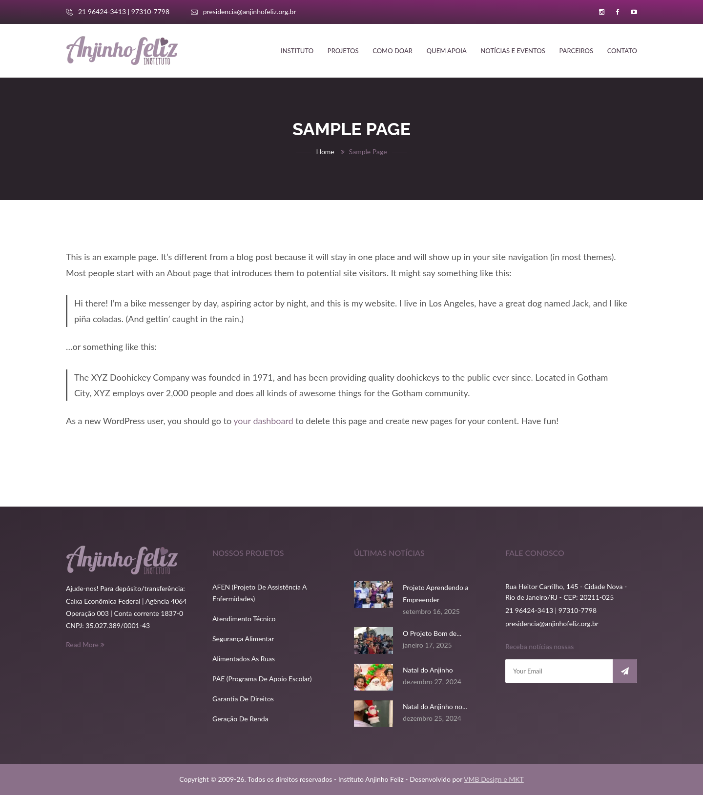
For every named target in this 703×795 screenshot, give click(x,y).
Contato (622, 51)
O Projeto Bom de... (432, 633)
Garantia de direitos (243, 698)
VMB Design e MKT (494, 779)
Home (325, 151)
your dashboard (263, 420)
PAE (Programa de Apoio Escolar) (261, 678)
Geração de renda (240, 718)
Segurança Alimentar (243, 638)
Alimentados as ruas (243, 658)
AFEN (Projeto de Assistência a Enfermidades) (259, 593)
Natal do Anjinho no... (435, 706)
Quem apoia (447, 51)
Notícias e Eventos (512, 51)
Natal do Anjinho (428, 670)
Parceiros (576, 51)
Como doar (392, 51)
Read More (85, 644)
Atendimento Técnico (243, 618)
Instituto (297, 51)
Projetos (343, 51)
